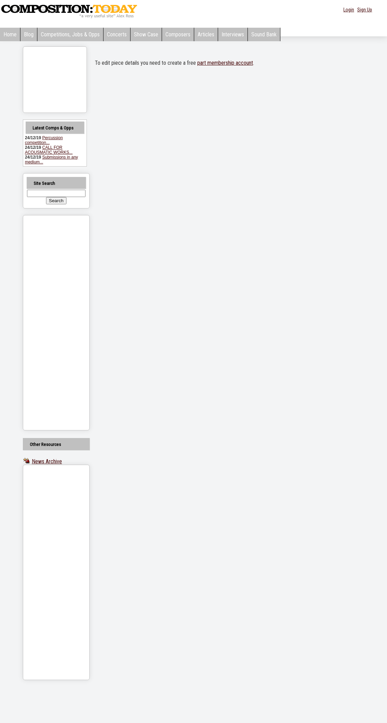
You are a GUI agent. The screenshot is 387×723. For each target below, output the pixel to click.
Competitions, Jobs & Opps (70, 34)
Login (348, 9)
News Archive (47, 461)
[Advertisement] (47, 323)
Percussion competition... (44, 140)
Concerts (117, 34)
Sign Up (364, 9)
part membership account (225, 63)
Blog (29, 34)
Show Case (146, 34)
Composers (177, 34)
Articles (206, 34)
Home (10, 34)
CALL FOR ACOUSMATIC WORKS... (49, 150)
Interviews (233, 34)
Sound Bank (264, 34)
